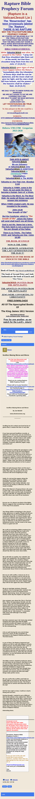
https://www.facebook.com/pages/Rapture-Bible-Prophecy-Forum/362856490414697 (19, 391)
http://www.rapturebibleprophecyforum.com (20, 386)
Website (15, 780)
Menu (4, 329)
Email (7, 780)
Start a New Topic (6, 340)
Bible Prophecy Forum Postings (12, 336)
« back (3, 794)
